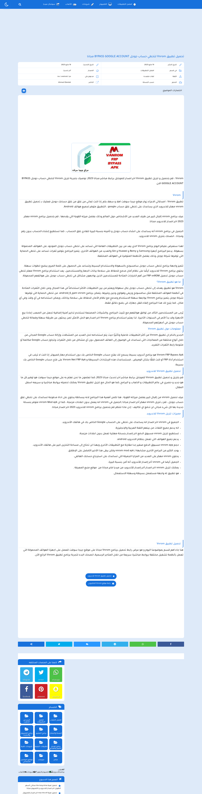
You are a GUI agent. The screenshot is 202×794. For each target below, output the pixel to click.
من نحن (63, 770)
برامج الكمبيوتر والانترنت (25, 133)
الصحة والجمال (55, 132)
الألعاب (70, 4)
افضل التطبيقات (126, 4)
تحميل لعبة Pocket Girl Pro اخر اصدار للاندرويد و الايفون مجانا (43, 204)
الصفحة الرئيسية (132, 770)
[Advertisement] (101, 35)
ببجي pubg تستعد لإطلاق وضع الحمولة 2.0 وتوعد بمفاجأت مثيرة (41, 226)
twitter (40, 82)
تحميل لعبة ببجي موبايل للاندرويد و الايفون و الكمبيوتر (41, 272)
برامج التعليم (40, 132)
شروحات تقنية (25, 145)
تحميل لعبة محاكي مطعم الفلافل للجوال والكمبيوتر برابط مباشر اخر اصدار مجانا (42, 211)
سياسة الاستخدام (83, 770)
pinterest (40, 99)
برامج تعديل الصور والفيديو (55, 146)
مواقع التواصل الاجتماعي (25, 159)
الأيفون (37, 175)
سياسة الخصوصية (107, 770)
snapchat (55, 99)
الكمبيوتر (106, 4)
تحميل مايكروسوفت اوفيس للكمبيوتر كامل (41, 286)
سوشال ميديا (51, 4)
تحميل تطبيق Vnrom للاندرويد (125, 668)
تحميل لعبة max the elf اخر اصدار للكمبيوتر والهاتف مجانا (41, 197)
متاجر (55, 159)
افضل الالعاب (55, 119)
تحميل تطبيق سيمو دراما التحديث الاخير (43, 262)
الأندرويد (54, 175)
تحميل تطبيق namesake (49, 267)
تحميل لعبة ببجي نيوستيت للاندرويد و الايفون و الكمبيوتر (40, 280)
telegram (25, 82)
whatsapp (55, 82)
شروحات (88, 4)
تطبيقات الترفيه (40, 145)
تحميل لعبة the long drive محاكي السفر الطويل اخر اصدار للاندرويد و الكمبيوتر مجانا (42, 189)
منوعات (40, 159)
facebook (25, 99)
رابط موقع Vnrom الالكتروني (125, 676)
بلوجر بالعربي (101, 786)
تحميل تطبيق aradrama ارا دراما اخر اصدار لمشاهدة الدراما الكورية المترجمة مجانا (41, 219)
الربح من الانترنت (25, 119)
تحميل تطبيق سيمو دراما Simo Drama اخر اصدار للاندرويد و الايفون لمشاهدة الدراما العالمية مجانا (40, 235)
